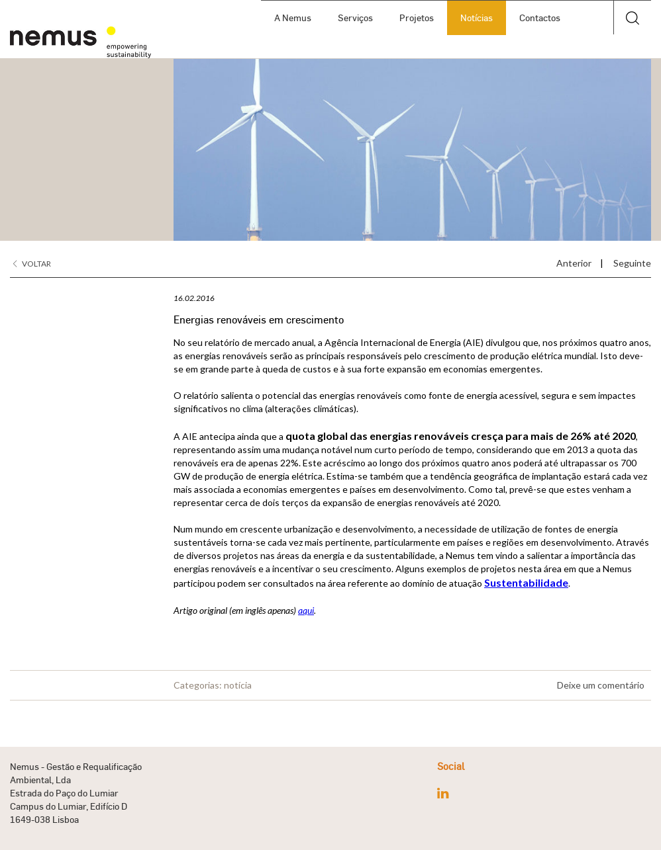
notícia (238, 685)
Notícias (476, 17)
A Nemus (292, 17)
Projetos (416, 17)
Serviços (355, 17)
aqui (306, 610)
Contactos (539, 17)
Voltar (32, 264)
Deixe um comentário (600, 685)
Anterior (573, 263)
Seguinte (632, 263)
